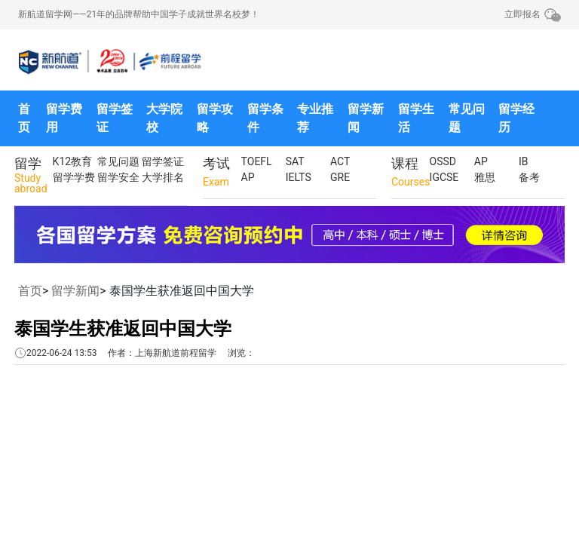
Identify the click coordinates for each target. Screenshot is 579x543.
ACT (340, 161)
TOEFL (256, 161)
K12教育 (73, 161)
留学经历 (516, 118)
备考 (529, 177)
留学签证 (114, 118)
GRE (340, 177)
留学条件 (265, 118)
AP (248, 177)
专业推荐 (315, 118)
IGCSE (444, 177)
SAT (295, 161)
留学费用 (64, 118)
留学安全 (118, 177)
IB (523, 161)
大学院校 (164, 118)
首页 (24, 118)
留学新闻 (366, 118)
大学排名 (163, 177)
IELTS (298, 177)
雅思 (484, 177)
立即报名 (522, 14)
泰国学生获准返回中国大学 (122, 328)
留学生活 (416, 118)
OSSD (443, 161)
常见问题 (467, 118)
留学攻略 (215, 118)
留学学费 (74, 177)
